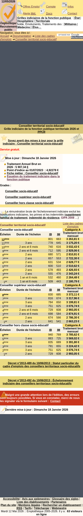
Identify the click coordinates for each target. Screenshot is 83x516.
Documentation (22, 36)
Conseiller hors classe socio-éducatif (29, 202)
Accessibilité (11, 498)
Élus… (37, 27)
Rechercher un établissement (62, 505)
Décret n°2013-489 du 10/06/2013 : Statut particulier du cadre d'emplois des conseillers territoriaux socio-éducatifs (41, 365)
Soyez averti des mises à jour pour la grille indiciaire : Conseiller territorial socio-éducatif (33, 142)
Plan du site (8, 505)
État (77, 18)
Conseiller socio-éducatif (21, 191)
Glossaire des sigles (65, 498)
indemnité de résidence (44, 217)
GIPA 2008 (67, 217)
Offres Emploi (28, 6)
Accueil (4, 36)
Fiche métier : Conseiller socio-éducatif (32, 173)
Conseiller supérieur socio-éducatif (28, 197)
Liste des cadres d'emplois (73, 225)
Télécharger (42, 508)
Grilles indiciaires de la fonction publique (44, 18)
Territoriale (43, 21)
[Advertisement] (41, 82)
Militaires (70, 24)
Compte (48, 6)
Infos (67, 6)
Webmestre (59, 508)
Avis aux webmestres (36, 498)
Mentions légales (29, 505)
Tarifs (28, 508)
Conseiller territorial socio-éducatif (36, 39)
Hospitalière (25, 21)
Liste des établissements (33, 502)
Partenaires (58, 502)
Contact (69, 13)
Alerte (26, 13)
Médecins (23, 27)
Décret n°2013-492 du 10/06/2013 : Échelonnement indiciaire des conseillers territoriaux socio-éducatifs (38, 382)
